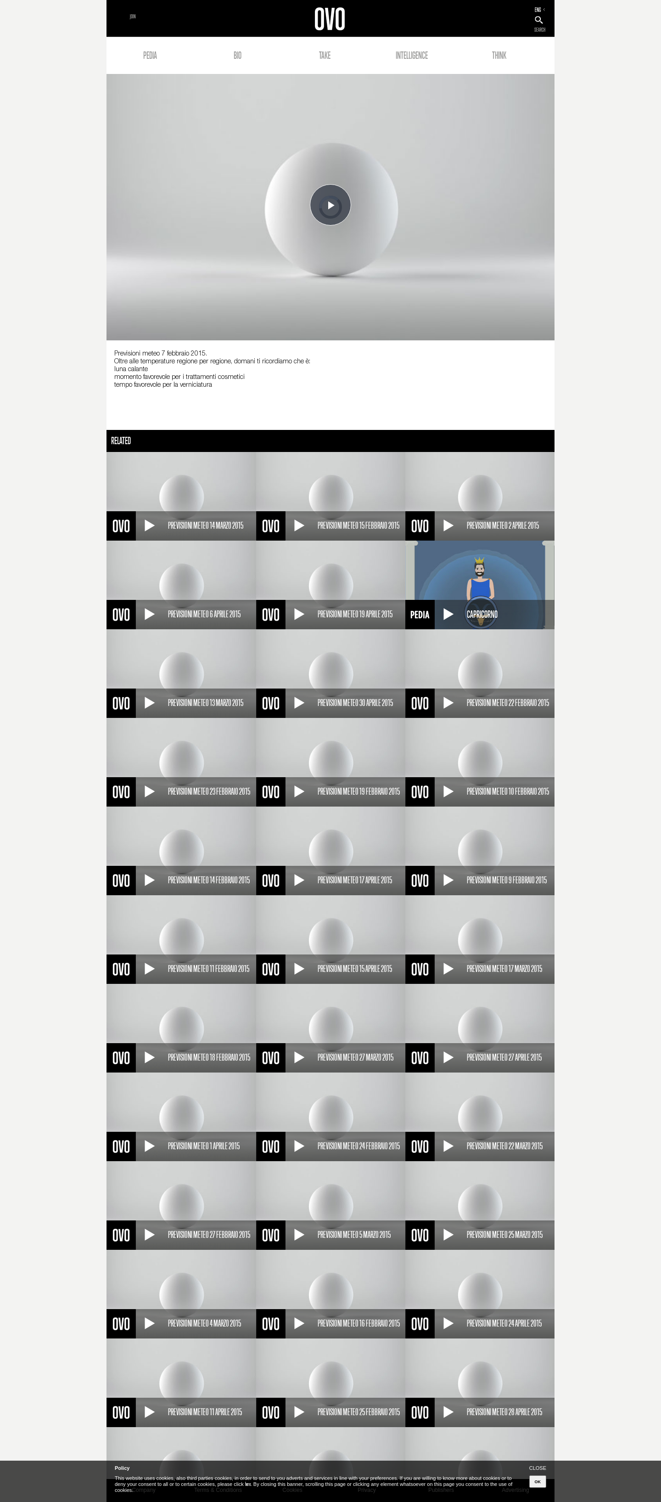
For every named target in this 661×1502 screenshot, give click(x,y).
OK (538, 1481)
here (248, 1484)
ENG (538, 9)
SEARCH (539, 30)
